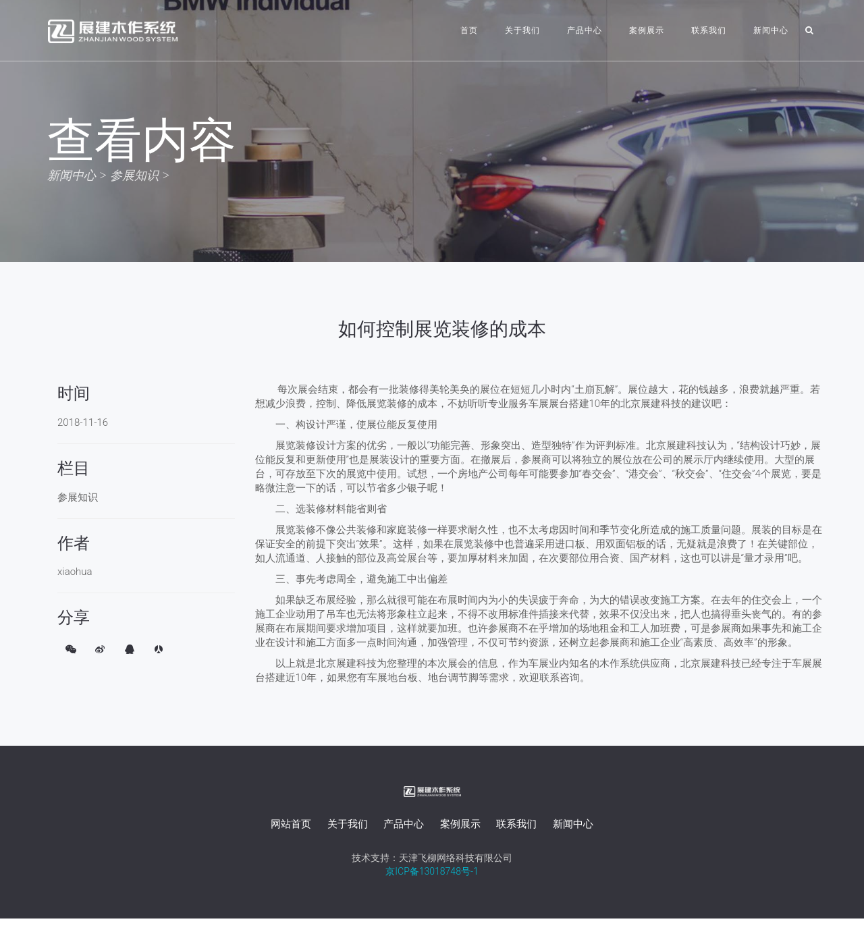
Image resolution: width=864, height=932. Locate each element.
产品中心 (584, 30)
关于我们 (522, 30)
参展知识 (134, 175)
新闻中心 (770, 30)
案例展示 (646, 30)
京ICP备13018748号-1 (431, 871)
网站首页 (291, 824)
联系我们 (708, 30)
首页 (469, 30)
